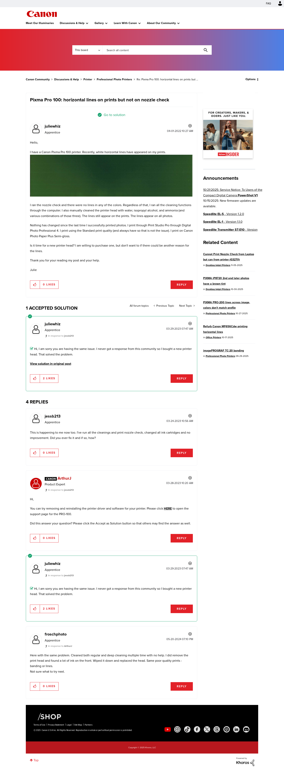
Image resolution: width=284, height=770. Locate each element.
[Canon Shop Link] (47, 716)
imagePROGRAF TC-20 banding (223, 351)
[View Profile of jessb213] (53, 416)
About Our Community (161, 23)
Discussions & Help (72, 23)
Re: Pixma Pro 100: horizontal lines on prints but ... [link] (167, 79)
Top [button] (36, 760)
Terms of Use (39, 725)
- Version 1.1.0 (222, 221)
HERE (168, 508)
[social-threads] (216, 729)
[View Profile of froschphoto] (56, 634)
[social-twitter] (207, 729)
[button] (111, 176)
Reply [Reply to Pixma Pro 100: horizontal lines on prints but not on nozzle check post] (182, 285)
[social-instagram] (177, 729)
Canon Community (42, 14)
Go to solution (114, 114)
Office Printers (213, 337)
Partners (89, 725)
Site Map (78, 725)
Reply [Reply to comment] (182, 378)
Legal (69, 725)
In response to (61, 336)
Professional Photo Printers (114, 79)
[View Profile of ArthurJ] (64, 478)
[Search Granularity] (87, 50)
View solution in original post (50, 363)
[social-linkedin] (236, 729)
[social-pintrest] (226, 729)
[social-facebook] (197, 729)
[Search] (157, 50)
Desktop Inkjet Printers (218, 265)
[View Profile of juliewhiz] (53, 126)
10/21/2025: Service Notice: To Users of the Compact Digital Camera (232, 192)
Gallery (99, 23)
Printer (87, 79)
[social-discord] (246, 729)
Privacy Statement (56, 725)
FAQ (268, 3)
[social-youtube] (167, 729)
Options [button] (250, 79)
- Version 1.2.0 (223, 214)
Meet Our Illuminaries (40, 23)
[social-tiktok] (187, 729)
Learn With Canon (125, 23)
